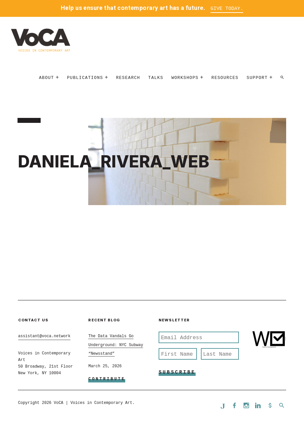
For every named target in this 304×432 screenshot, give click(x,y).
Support (257, 78)
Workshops (185, 78)
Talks (156, 78)
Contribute (106, 379)
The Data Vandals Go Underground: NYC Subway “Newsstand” (115, 345)
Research (128, 78)
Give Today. (226, 9)
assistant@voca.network (44, 336)
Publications (85, 78)
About (46, 78)
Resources (225, 78)
